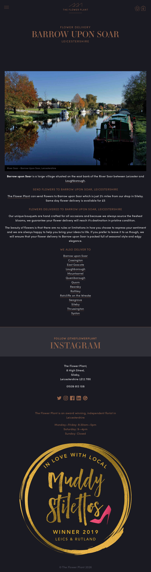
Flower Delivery (75, 27)
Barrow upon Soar (75, 256)
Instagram (75, 345)
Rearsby (75, 286)
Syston (75, 313)
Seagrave (75, 300)
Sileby (75, 304)
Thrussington (75, 309)
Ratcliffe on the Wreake (75, 295)
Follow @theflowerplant (75, 338)
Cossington (75, 260)
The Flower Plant (19, 196)
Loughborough (75, 180)
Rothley (75, 291)
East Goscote (75, 264)
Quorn (75, 282)
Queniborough (75, 278)
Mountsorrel (75, 273)
